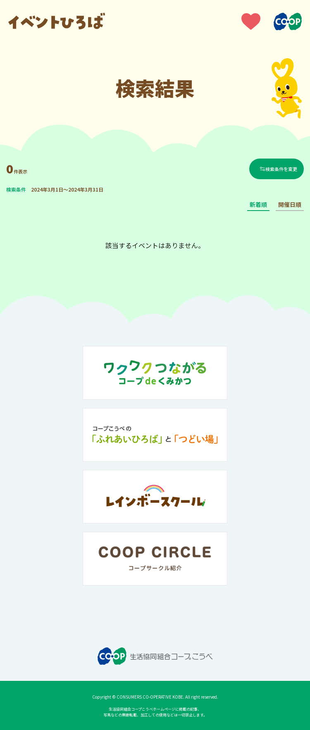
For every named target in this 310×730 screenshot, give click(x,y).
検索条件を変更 (281, 169)
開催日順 (289, 204)
